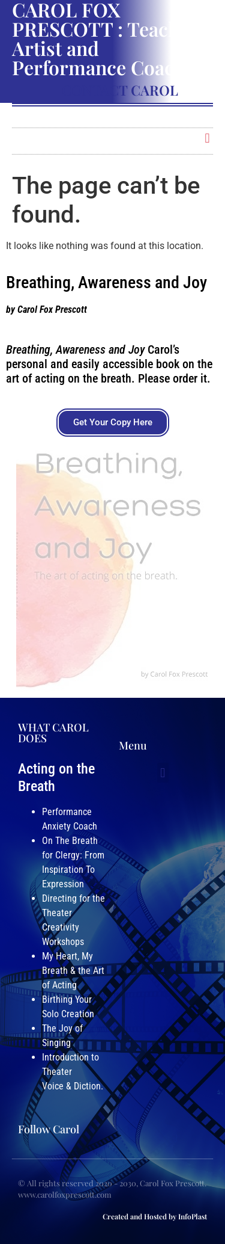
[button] (207, 138)
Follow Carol (48, 1129)
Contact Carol (120, 90)
